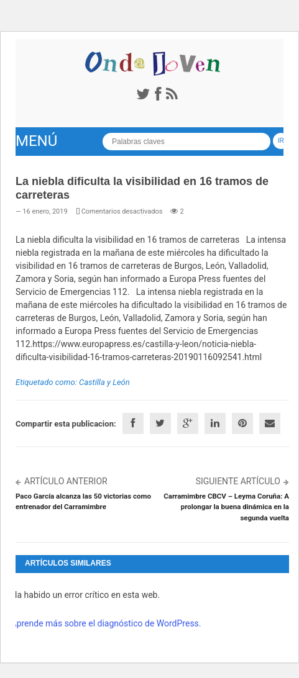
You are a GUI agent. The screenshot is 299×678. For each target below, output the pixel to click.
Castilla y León (104, 382)
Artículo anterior (66, 481)
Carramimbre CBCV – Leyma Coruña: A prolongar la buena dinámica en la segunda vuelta (226, 507)
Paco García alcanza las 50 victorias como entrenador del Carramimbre (83, 501)
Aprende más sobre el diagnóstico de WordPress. (106, 623)
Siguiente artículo (238, 481)
